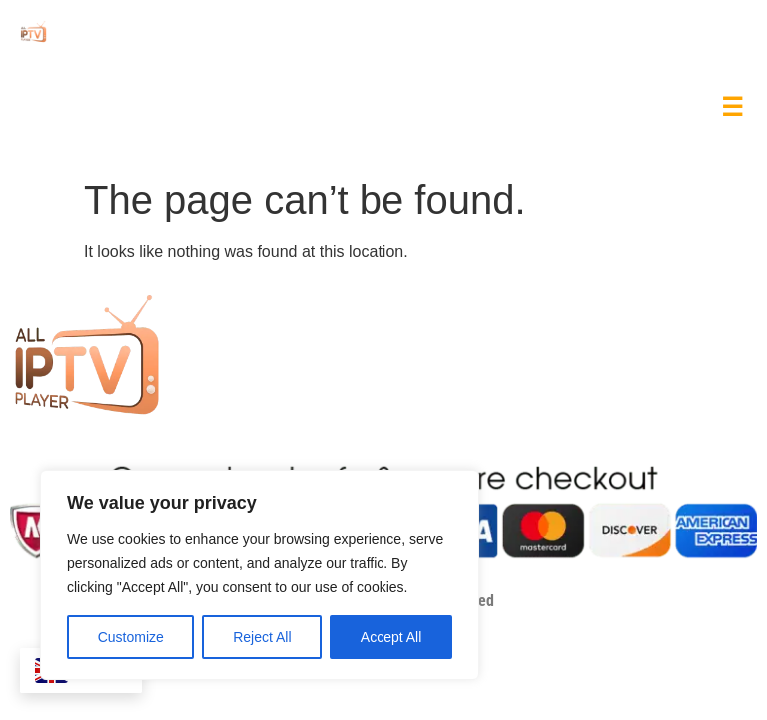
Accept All (391, 637)
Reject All (262, 637)
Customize (131, 637)
